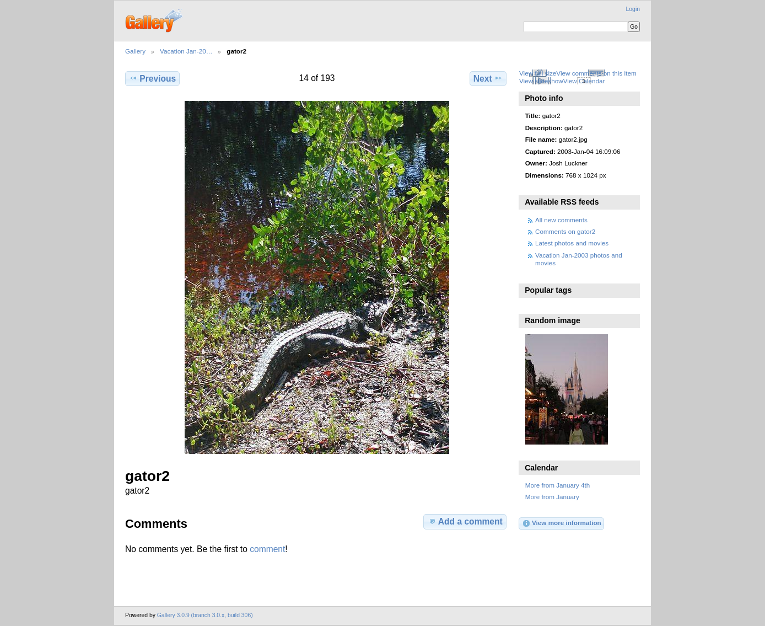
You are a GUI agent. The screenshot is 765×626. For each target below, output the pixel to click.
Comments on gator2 (565, 231)
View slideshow (541, 80)
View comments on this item (596, 73)
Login (633, 9)
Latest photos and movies (571, 243)
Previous (152, 78)
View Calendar (584, 80)
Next (488, 78)
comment (267, 549)
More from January (552, 496)
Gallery (135, 51)
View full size (537, 73)
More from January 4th (557, 485)
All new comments (561, 219)
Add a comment (465, 521)
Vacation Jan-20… (186, 51)
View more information (561, 523)
